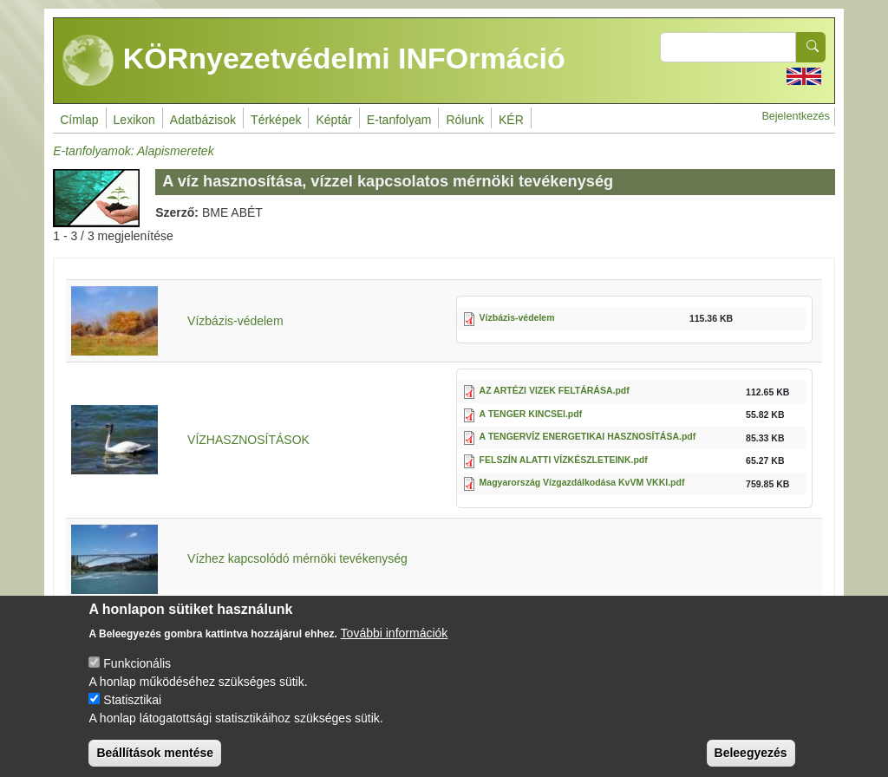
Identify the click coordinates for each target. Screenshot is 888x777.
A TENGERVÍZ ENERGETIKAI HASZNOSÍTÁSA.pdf (588, 436)
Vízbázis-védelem (235, 321)
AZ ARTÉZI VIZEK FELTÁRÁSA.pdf (555, 390)
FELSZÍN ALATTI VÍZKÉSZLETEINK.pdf (564, 459)
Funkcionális (137, 678)
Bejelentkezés (795, 116)
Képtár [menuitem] (333, 120)
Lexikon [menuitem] (134, 120)
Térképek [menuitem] (276, 120)
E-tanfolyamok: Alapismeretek (133, 151)
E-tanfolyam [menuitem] (399, 120)
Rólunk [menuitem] (465, 120)
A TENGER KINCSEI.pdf (531, 413)
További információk (394, 648)
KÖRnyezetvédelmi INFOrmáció (313, 61)
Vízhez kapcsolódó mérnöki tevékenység (297, 558)
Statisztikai (132, 715)
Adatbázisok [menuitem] (203, 120)
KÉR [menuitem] (511, 120)
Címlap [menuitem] (79, 120)
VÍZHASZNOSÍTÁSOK (248, 440)
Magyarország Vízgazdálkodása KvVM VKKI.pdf (582, 482)
